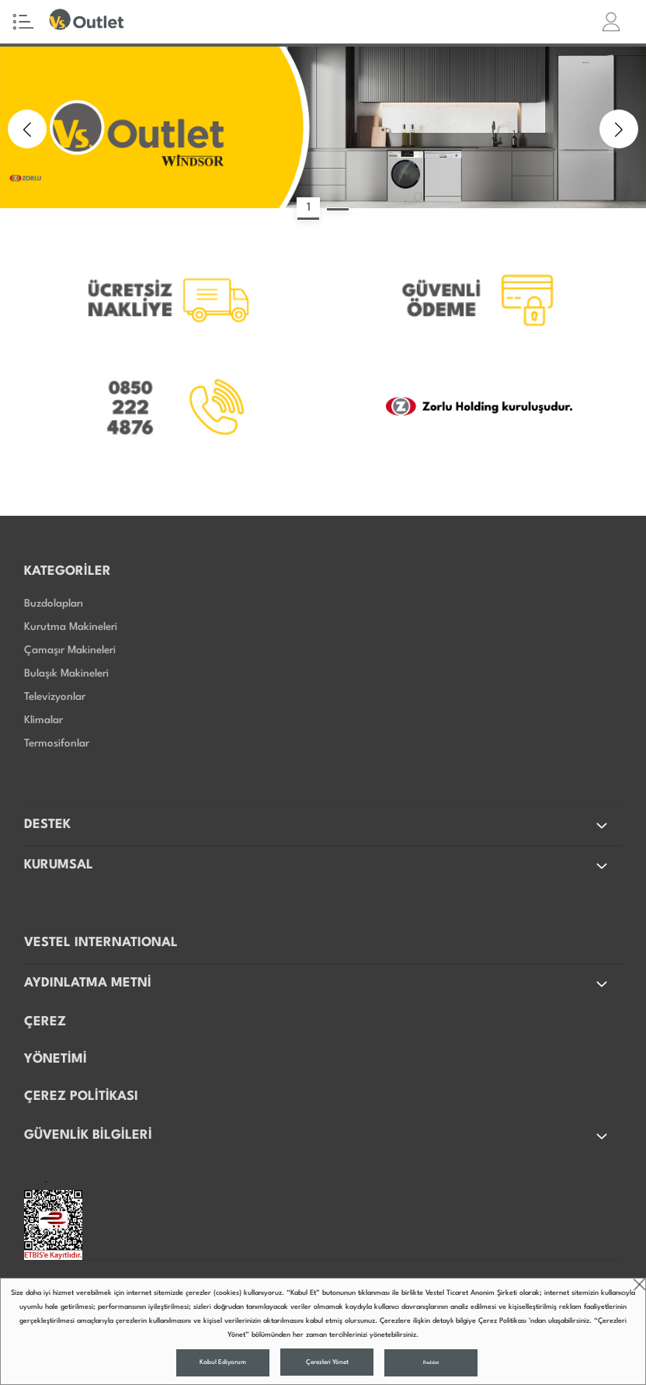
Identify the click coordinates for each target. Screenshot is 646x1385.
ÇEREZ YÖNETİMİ (55, 1040)
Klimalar (43, 720)
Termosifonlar (56, 743)
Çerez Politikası (502, 1320)
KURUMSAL (317, 866)
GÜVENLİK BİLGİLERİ (317, 1136)
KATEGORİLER (67, 571)
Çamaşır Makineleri (70, 650)
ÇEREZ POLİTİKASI (81, 1096)
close (639, 1284)
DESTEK (317, 825)
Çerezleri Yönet (327, 1362)
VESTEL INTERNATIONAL (101, 942)
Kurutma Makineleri (70, 626)
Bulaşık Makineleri (66, 673)
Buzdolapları (53, 603)
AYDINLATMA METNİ (317, 984)
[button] (27, 129)
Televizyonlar (54, 696)
